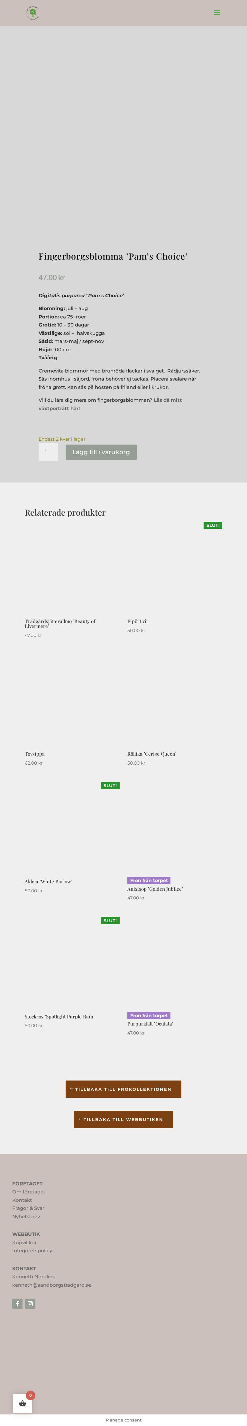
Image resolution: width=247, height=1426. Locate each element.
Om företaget (28, 1192)
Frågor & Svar (28, 1208)
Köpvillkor (24, 1242)
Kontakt (22, 1200)
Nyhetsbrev (26, 1216)
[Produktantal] (48, 452)
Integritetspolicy (32, 1250)
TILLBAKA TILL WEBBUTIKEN (123, 1119)
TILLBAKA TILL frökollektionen (123, 1089)
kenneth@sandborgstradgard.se (51, 1285)
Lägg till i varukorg (101, 452)
